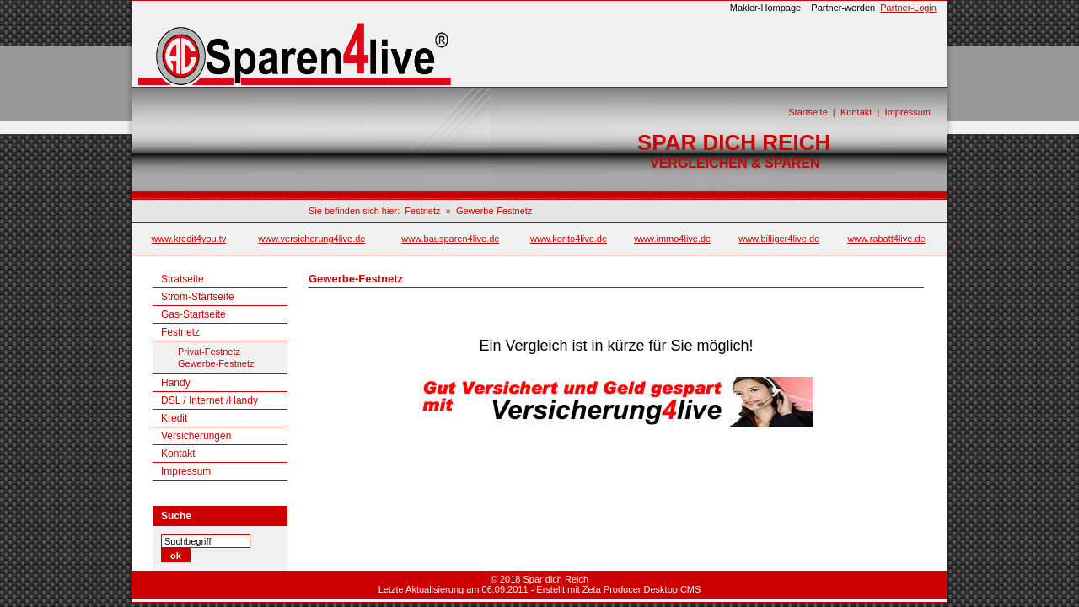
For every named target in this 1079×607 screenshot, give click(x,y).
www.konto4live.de (568, 239)
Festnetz (422, 211)
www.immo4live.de (672, 239)
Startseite (807, 112)
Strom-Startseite (197, 297)
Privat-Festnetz (209, 351)
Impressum (908, 112)
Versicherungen (196, 436)
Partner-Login (908, 8)
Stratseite (182, 279)
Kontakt (856, 112)
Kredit (174, 418)
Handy (176, 383)
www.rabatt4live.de (886, 239)
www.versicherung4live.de (311, 239)
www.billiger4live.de (778, 239)
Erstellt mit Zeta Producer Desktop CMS (618, 589)
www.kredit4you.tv (189, 239)
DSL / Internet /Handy (209, 400)
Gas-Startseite (193, 314)
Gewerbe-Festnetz (494, 211)
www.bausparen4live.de (450, 239)
